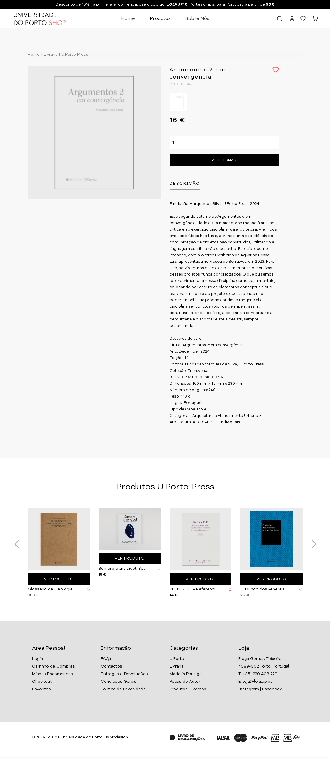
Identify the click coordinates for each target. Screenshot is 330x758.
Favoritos (41, 689)
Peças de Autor (185, 681)
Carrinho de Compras (53, 666)
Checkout (42, 681)
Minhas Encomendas (52, 674)
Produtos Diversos (188, 689)
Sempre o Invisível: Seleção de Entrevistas (124, 569)
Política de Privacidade (123, 689)
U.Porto (177, 659)
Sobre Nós (197, 18)
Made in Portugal (186, 674)
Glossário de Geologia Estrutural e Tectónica (53, 589)
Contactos (111, 666)
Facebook (272, 689)
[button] (315, 20)
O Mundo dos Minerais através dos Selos (265, 589)
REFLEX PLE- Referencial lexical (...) (195, 589)
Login (37, 659)
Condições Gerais (119, 681)
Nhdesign (119, 737)
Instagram (248, 689)
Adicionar (224, 160)
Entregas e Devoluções (124, 674)
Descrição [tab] (185, 184)
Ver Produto (59, 579)
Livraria (50, 55)
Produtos (160, 18)
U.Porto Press (74, 55)
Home (128, 18)
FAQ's (107, 659)
